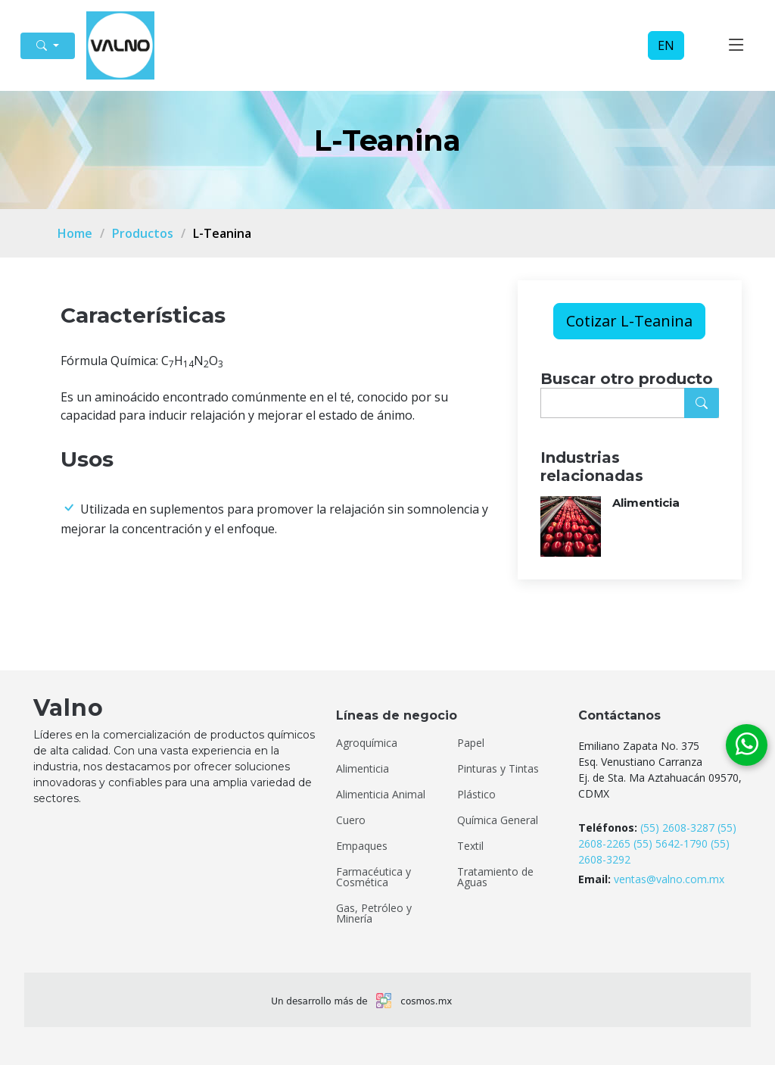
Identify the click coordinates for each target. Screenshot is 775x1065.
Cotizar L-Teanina (629, 321)
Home (75, 233)
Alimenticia (646, 502)
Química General (497, 820)
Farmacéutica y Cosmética (373, 877)
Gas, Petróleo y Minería (374, 913)
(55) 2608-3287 (677, 827)
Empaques (362, 846)
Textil (470, 846)
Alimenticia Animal (380, 794)
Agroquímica (366, 743)
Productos (142, 233)
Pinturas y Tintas (498, 769)
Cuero (351, 820)
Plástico (476, 794)
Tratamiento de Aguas (495, 877)
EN (666, 45)
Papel (470, 743)
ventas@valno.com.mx (669, 879)
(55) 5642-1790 (670, 843)
